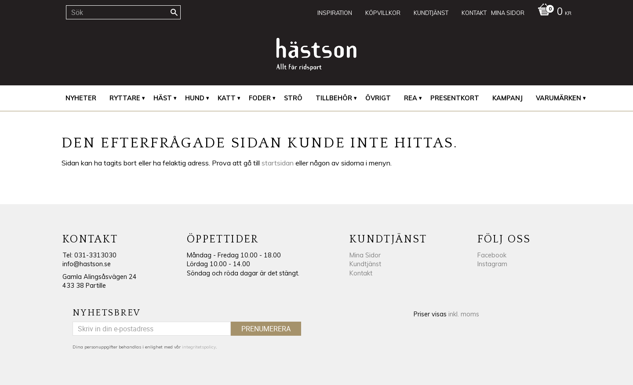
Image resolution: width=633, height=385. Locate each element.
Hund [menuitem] (194, 98)
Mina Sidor (365, 255)
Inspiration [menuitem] (334, 12)
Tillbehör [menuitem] (334, 98)
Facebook (491, 255)
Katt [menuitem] (227, 98)
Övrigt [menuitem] (378, 98)
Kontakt (360, 273)
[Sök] (174, 12)
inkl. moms (463, 314)
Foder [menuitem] (260, 98)
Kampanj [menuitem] (507, 98)
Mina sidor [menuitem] (507, 12)
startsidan (278, 162)
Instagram (492, 264)
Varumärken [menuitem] (558, 98)
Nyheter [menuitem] (80, 98)
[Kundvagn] (552, 12)
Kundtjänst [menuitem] (431, 12)
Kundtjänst (365, 264)
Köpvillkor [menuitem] (382, 12)
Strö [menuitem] (293, 98)
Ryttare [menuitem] (124, 98)
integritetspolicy (199, 347)
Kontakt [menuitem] (474, 12)
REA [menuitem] (410, 98)
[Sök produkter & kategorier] (123, 12)
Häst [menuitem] (162, 98)
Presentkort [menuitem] (454, 98)
